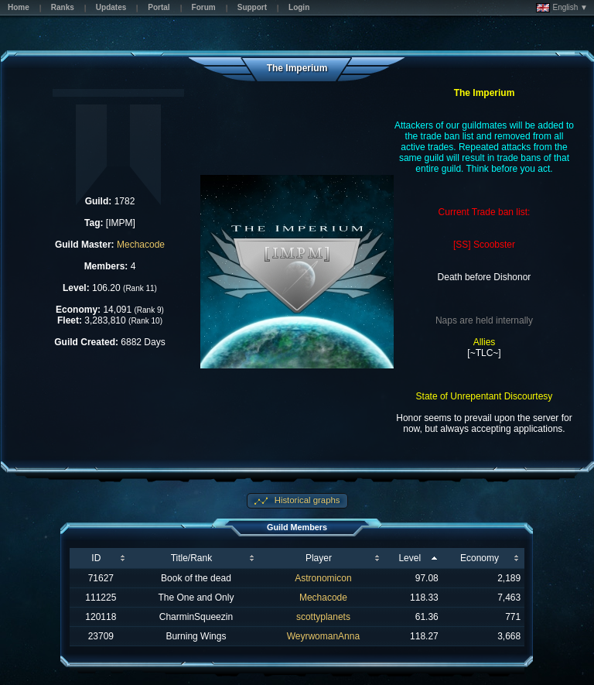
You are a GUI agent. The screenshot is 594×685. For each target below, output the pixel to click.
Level (409, 558)
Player (319, 558)
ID (96, 558)
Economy (479, 558)
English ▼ (562, 7)
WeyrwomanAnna (323, 636)
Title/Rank (192, 558)
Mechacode (141, 244)
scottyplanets (323, 616)
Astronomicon (323, 578)
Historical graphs (306, 500)
